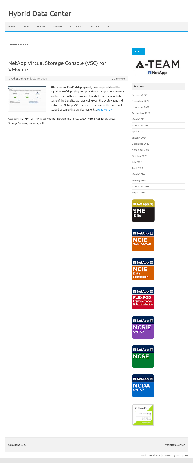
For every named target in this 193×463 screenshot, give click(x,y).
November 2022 (140, 107)
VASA (83, 118)
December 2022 (140, 101)
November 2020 (140, 149)
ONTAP (35, 118)
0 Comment (118, 78)
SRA (75, 118)
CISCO (26, 26)
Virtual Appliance (97, 118)
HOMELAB (75, 26)
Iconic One (146, 455)
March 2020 (138, 174)
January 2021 (139, 137)
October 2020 (139, 156)
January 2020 (139, 180)
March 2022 (138, 119)
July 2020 (137, 162)
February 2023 (140, 95)
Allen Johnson (20, 78)
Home (11, 26)
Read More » (104, 109)
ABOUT (111, 26)
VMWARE (58, 26)
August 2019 (138, 192)
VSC (42, 123)
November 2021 (140, 125)
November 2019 (140, 186)
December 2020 (140, 143)
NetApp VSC (64, 118)
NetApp (51, 118)
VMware (33, 123)
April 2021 (137, 131)
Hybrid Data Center (39, 13)
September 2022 (141, 113)
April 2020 (137, 168)
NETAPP (41, 26)
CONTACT (94, 26)
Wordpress (182, 455)
